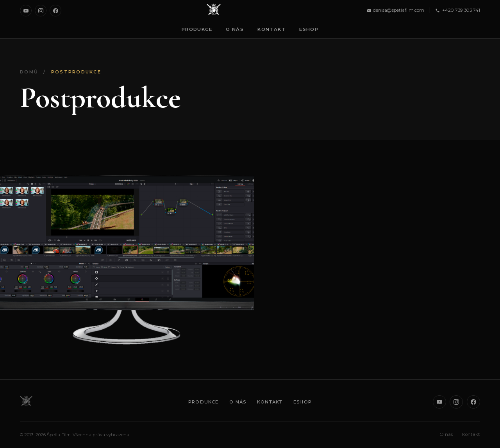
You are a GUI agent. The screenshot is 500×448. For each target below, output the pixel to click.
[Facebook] (55, 10)
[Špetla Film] (214, 11)
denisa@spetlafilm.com (395, 10)
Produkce (197, 29)
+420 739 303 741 (457, 10)
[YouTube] (26, 10)
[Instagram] (40, 10)
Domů (29, 72)
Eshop (308, 29)
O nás (235, 29)
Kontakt (271, 29)
